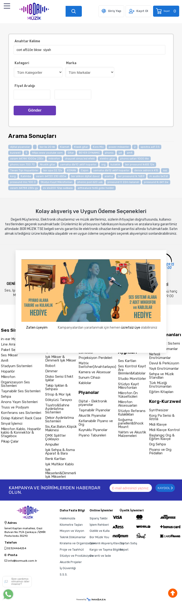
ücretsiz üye (130, 328)
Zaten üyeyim (36, 328)
